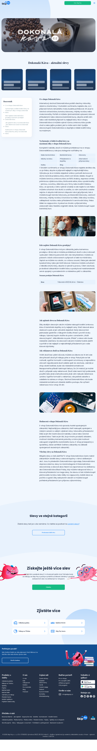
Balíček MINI (5, 692)
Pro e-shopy (63, 678)
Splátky (4, 686)
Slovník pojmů (6, 723)
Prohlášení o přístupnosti (40, 723)
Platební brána (38, 720)
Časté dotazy (43, 678)
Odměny (48, 587)
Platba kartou (18, 720)
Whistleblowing (44, 696)
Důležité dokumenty (43, 682)
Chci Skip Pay (77, 3)
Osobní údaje (43, 687)
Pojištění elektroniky (8, 702)
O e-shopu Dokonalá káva (14, 105)
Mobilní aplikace (7, 699)
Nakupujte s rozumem (24, 723)
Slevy (14, 723)
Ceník (41, 685)
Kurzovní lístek (44, 692)
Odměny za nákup (8, 695)
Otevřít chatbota (15, 660)
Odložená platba (7, 681)
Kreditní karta (52, 717)
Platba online (28, 720)
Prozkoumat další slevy (48, 532)
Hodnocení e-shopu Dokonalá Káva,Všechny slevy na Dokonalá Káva (16, 131)
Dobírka (35, 717)
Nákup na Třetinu (7, 683)
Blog (24, 689)
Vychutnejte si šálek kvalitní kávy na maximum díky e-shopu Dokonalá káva (17, 110)
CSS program (63, 685)
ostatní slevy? (73, 524)
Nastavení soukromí (56, 723)
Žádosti (41, 689)
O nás (25, 678)
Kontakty (42, 694)
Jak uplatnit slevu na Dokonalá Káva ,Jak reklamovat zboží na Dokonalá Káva (17, 124)
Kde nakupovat (26, 682)
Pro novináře (27, 687)
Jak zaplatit (17, 717)
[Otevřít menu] (94, 3)
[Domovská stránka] (6, 3)
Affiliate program (64, 683)
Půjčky (46, 720)
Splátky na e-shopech (57, 720)
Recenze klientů (7, 717)
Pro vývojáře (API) (64, 681)
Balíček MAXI (6, 690)
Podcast (25, 692)
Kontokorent (43, 717)
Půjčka (4, 688)
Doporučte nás (27, 717)
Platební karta (6, 697)
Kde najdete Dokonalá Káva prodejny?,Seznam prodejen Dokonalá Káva (14, 117)
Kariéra (25, 685)
